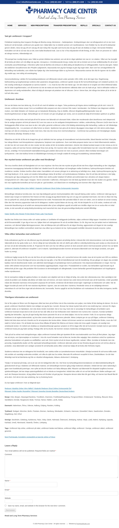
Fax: (95, 2)
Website (8, 498)
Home (10, 25)
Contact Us (110, 25)
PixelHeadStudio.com (83, 524)
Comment (8, 454)
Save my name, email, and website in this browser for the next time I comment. (37, 506)
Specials (96, 25)
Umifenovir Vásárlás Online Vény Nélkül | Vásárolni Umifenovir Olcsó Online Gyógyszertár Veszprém (42, 188)
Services (22, 25)
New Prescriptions (40, 25)
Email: (28, 2)
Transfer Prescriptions (64, 25)
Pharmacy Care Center (61, 10)
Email (7, 490)
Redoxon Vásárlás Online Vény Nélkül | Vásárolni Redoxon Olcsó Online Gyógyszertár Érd (38, 388)
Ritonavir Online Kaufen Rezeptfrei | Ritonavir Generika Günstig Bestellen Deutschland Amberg (39, 391)
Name (7, 481)
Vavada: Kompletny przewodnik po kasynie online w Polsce (30, 437)
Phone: (53, 2)
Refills (84, 25)
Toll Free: (74, 2)
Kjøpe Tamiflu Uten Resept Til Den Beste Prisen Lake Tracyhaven (29, 214)
